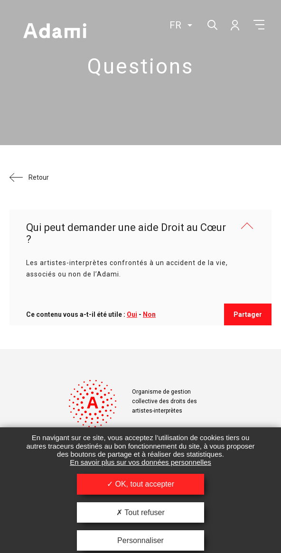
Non (149, 314)
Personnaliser (140, 540)
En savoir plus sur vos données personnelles (140, 462)
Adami (54, 31)
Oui (132, 314)
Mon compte (234, 24)
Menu (258, 24)
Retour (38, 177)
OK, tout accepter (140, 484)
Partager (248, 314)
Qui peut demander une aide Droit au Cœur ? (126, 233)
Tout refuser (140, 512)
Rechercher (211, 24)
